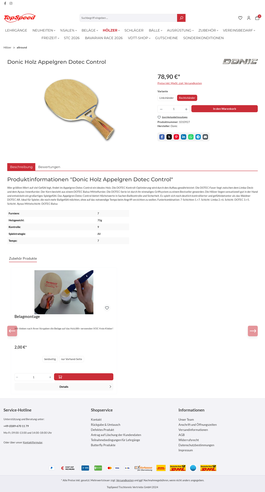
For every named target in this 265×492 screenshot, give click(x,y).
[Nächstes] (252, 331)
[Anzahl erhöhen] (186, 109)
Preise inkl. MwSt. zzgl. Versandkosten (179, 83)
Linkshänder (166, 97)
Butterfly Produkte (103, 445)
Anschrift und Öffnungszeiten (197, 424)
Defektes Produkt (102, 430)
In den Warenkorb (224, 108)
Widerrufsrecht (188, 440)
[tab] (21, 167)
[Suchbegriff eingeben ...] (128, 18)
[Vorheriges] (12, 331)
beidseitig (50, 359)
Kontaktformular (32, 442)
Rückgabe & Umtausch (105, 424)
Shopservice (102, 409)
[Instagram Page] (11, 4)
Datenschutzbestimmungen (196, 445)
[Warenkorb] (257, 17)
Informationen (191, 409)
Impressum (185, 450)
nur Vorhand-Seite (71, 359)
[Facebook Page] (5, 4)
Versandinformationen (193, 430)
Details (85, 386)
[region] (79, 110)
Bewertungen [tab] (49, 167)
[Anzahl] (174, 109)
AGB (181, 435)
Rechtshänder (187, 97)
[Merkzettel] (240, 17)
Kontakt (96, 419)
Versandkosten (125, 480)
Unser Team (186, 419)
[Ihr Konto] (249, 17)
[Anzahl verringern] (161, 109)
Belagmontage (27, 316)
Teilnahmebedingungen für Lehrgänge (115, 440)
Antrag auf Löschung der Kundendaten (116, 435)
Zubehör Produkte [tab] (23, 258)
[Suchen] (181, 18)
